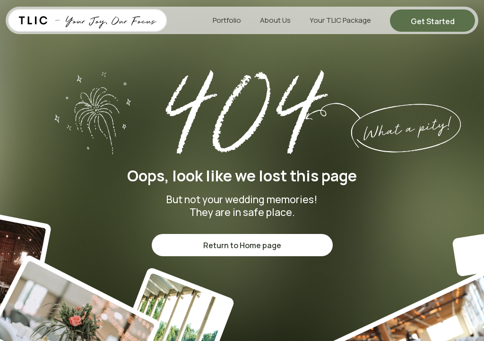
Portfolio (227, 20)
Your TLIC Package (340, 20)
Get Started (433, 21)
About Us (275, 20)
